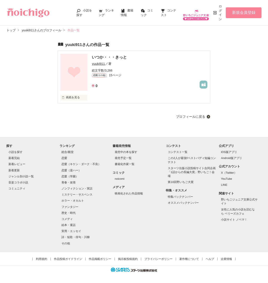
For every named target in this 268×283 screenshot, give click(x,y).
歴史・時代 (68, 213)
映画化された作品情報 (129, 193)
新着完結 (14, 158)
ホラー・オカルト (72, 200)
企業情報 (226, 259)
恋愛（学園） (69, 176)
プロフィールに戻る (190, 116)
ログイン (220, 13)
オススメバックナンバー (183, 202)
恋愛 (64, 158)
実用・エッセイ (71, 231)
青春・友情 (68, 182)
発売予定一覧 (123, 158)
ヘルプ (210, 259)
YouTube (226, 178)
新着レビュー (16, 164)
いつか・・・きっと (109, 57)
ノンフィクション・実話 (76, 188)
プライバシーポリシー (158, 259)
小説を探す (15, 152)
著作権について (189, 259)
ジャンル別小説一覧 (21, 176)
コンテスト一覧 (177, 152)
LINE (224, 184)
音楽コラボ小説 (18, 182)
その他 (65, 243)
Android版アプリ (231, 158)
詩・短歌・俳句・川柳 (75, 237)
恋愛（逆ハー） (71, 170)
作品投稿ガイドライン (68, 259)
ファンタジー (69, 206)
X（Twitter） (229, 172)
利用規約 (41, 259)
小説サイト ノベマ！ (234, 219)
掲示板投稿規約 (128, 259)
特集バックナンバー (180, 196)
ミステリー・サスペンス (76, 194)
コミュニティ (16, 188)
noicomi (119, 178)
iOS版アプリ (229, 152)
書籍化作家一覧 (124, 164)
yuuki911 (98, 63)
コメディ (67, 219)
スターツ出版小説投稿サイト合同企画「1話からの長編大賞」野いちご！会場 (192, 172)
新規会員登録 (243, 12)
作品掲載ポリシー (100, 259)
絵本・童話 (68, 225)
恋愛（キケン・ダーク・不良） (81, 164)
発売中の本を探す (126, 152)
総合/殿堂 (67, 152)
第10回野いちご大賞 (180, 182)
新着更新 (14, 170)
